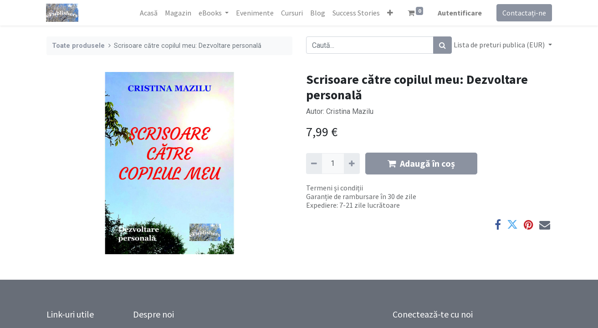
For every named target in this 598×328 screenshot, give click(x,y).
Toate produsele (78, 46)
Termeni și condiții (334, 187)
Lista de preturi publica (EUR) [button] (500, 44)
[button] (390, 13)
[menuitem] (148, 13)
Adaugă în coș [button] (421, 163)
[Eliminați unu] (314, 163)
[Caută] (442, 45)
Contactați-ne (524, 12)
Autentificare (460, 12)
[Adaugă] (352, 163)
